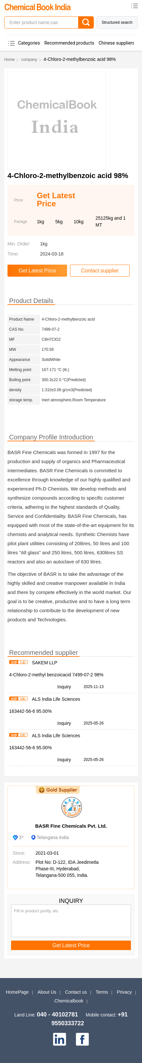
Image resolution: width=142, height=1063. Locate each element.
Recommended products (69, 43)
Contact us (76, 992)
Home (9, 59)
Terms (102, 992)
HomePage (17, 992)
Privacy (124, 992)
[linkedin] (59, 1039)
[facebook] (82, 1039)
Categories (29, 43)
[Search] (85, 22)
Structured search (117, 22)
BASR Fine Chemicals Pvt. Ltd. (71, 826)
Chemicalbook (68, 1000)
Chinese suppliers (117, 43)
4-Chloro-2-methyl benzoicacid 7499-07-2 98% (56, 674)
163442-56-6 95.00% (30, 711)
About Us (46, 992)
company (29, 59)
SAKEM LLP (44, 662)
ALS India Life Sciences (56, 699)
